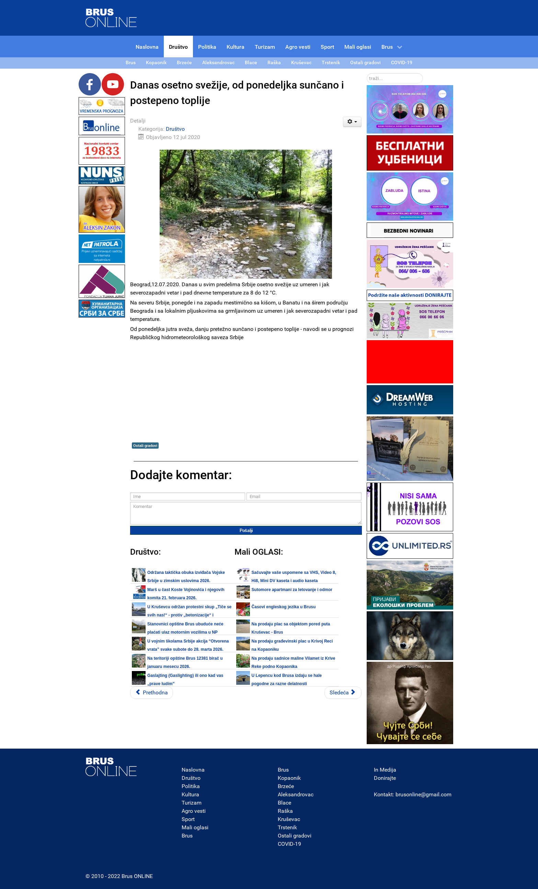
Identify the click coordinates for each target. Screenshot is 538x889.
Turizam (192, 802)
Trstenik (287, 827)
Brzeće (286, 786)
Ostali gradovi (145, 445)
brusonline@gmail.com (423, 794)
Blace (284, 802)
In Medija (385, 769)
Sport (188, 819)
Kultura (190, 794)
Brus (187, 835)
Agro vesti (194, 811)
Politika (191, 786)
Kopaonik (289, 778)
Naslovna (193, 769)
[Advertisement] (102, 422)
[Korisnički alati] (352, 122)
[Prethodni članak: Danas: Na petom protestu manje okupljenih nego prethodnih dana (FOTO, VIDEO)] (151, 692)
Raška (285, 811)
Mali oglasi (195, 827)
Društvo (175, 129)
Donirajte (385, 778)
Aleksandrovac (295, 794)
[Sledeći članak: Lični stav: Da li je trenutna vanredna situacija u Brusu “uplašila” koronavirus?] (343, 692)
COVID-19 (289, 844)
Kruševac (289, 819)
